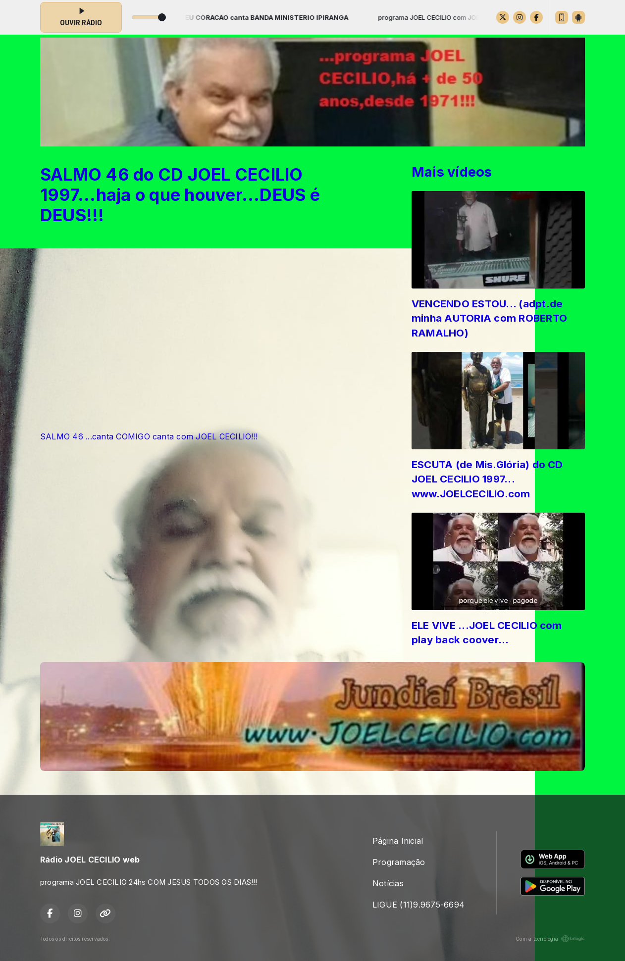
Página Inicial (397, 841)
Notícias (388, 883)
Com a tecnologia (550, 938)
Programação (398, 862)
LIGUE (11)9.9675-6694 (418, 905)
